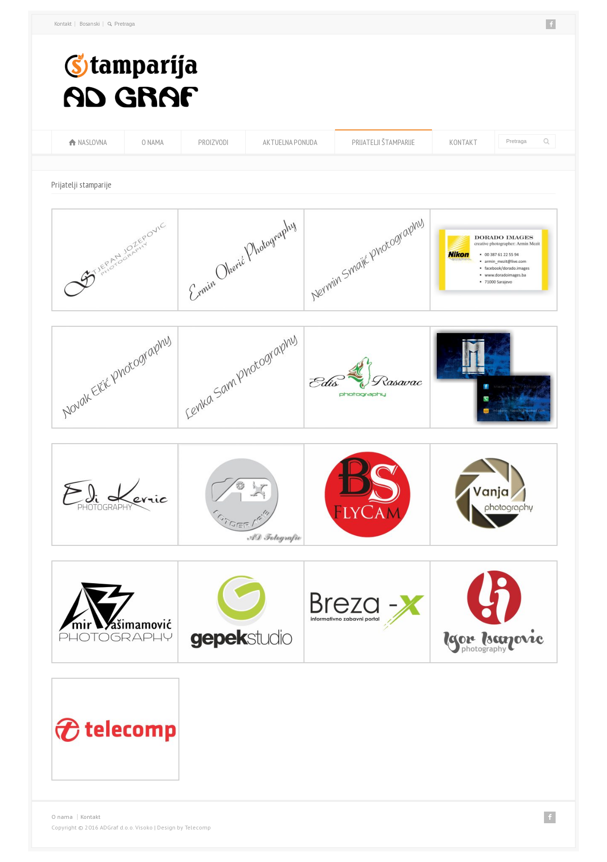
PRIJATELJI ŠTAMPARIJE (383, 142)
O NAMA (153, 142)
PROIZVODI (213, 142)
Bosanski (90, 23)
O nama (62, 816)
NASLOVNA (92, 142)
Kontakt (63, 23)
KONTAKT (463, 142)
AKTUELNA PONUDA (290, 142)
